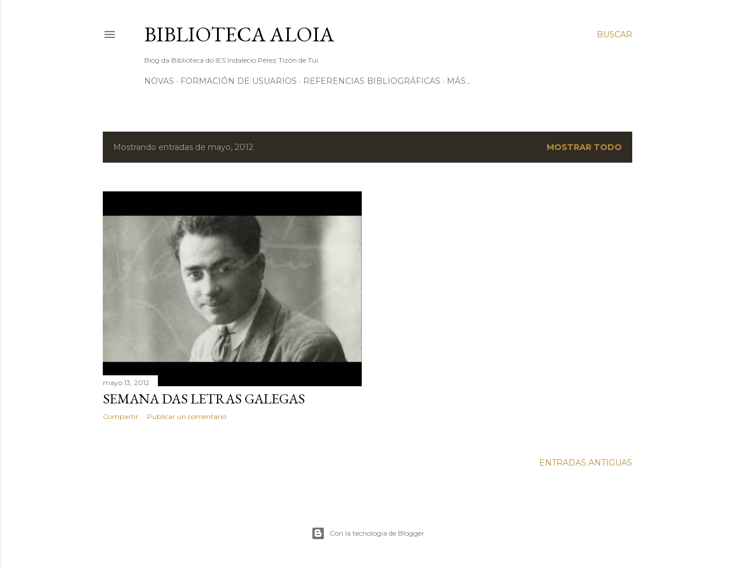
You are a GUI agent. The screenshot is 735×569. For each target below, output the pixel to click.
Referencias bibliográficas (371, 81)
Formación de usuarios (238, 81)
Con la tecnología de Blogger (367, 533)
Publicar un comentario (186, 416)
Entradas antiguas (585, 462)
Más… (459, 81)
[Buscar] (614, 34)
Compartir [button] (120, 416)
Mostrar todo (584, 147)
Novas (159, 81)
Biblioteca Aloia (239, 34)
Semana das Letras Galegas (204, 398)
